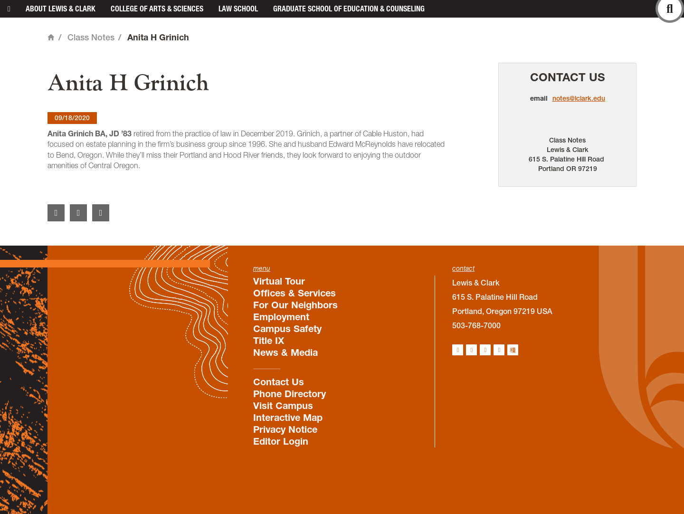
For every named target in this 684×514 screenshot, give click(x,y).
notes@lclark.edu (578, 98)
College (157, 8)
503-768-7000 (476, 325)
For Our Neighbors (295, 305)
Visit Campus (283, 405)
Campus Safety (287, 328)
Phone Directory (289, 394)
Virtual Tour (279, 281)
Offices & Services (294, 293)
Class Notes (90, 37)
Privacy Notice (285, 429)
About (60, 8)
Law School (238, 8)
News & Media (285, 352)
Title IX (268, 340)
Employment (281, 317)
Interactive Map (288, 417)
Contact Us (567, 77)
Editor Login (280, 441)
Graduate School (349, 8)
